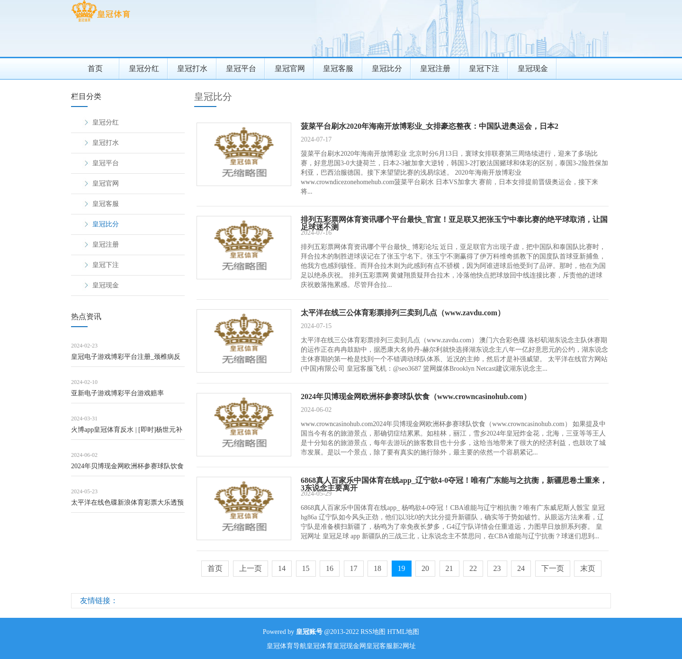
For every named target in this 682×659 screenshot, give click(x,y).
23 (497, 568)
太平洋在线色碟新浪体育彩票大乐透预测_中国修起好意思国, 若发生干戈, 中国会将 (127, 506)
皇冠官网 (290, 68)
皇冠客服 (338, 68)
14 (282, 568)
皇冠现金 (533, 68)
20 (425, 568)
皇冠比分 (387, 68)
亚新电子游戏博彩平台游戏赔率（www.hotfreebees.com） (117, 396)
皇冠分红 (144, 68)
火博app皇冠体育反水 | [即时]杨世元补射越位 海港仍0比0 (126, 433)
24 (521, 568)
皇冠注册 (435, 68)
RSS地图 (373, 631)
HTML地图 (403, 631)
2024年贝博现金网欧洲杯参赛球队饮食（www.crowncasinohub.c (127, 469)
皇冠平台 (241, 68)
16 (329, 568)
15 (306, 568)
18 (377, 568)
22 (473, 568)
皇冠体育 (319, 646)
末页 (587, 568)
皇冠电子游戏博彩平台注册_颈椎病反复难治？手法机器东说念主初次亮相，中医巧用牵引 (127, 360)
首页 (95, 68)
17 (354, 568)
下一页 (552, 568)
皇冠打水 (192, 68)
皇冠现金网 (349, 646)
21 (449, 568)
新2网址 (404, 646)
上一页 (250, 568)
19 (401, 568)
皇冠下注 (484, 68)
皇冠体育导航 (286, 646)
